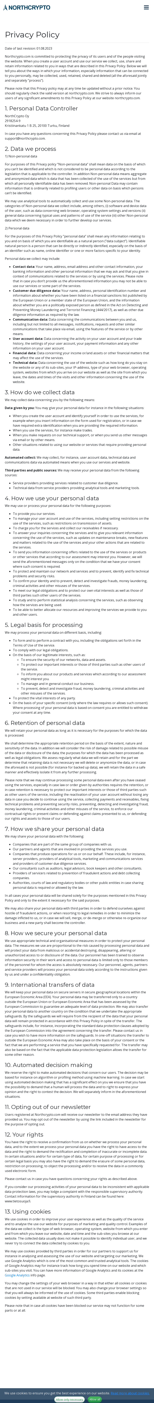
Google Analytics (17, 1275)
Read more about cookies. (130, 1400)
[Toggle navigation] (148, 7)
